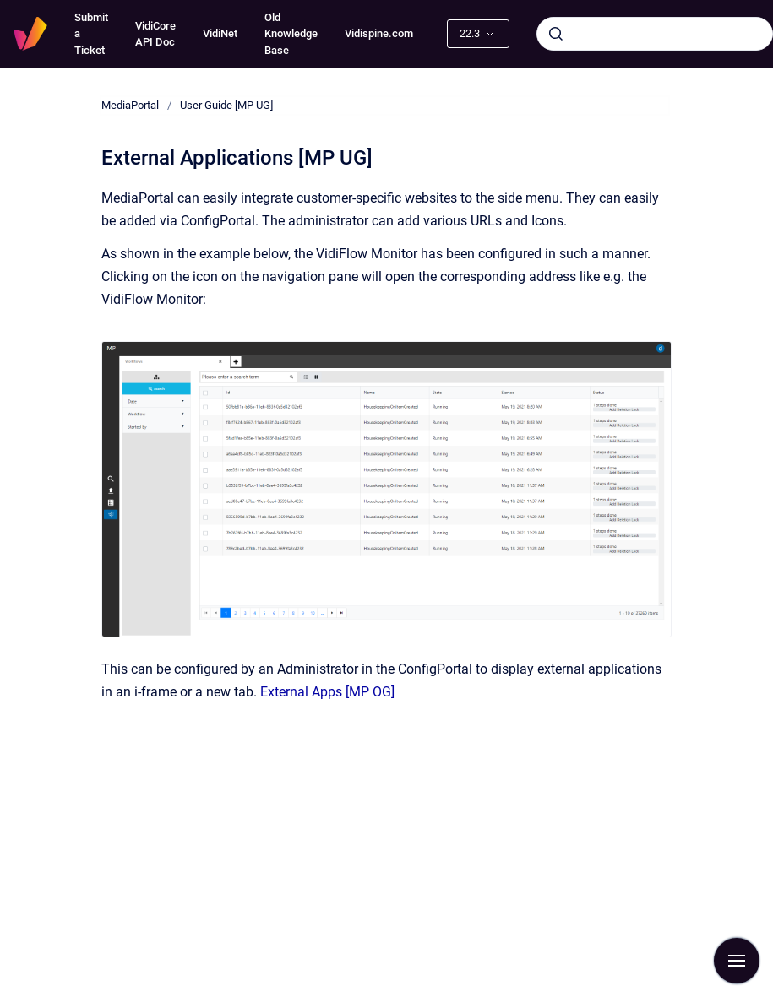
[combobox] (654, 34)
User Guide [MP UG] (226, 105)
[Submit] (555, 33)
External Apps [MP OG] (327, 692)
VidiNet (220, 33)
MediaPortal (130, 105)
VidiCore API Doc (155, 34)
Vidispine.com (379, 33)
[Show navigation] (736, 960)
